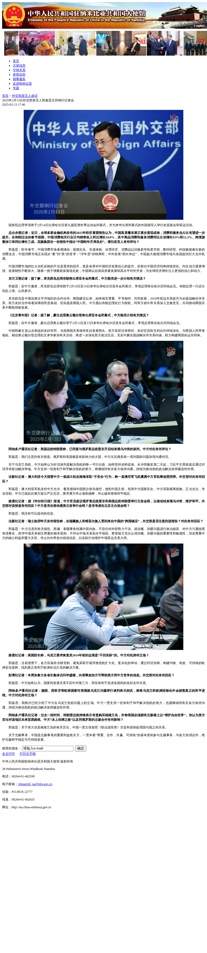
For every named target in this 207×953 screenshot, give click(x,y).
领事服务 (19, 79)
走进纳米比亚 (22, 83)
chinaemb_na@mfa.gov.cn (35, 784)
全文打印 (8, 754)
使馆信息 (19, 74)
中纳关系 (19, 70)
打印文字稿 (28, 754)
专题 (16, 88)
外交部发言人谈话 (25, 96)
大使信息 (19, 65)
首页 (16, 61)
